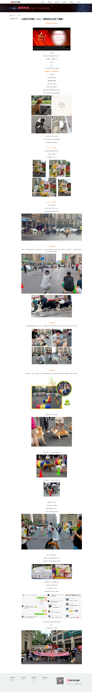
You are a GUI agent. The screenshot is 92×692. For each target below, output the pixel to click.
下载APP (78, 2)
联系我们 (71, 2)
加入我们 (23, 677)
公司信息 (43, 2)
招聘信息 (22, 679)
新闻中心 (50, 2)
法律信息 (44, 677)
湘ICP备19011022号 (78, 683)
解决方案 (57, 2)
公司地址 (33, 679)
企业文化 (64, 2)
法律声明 (44, 679)
